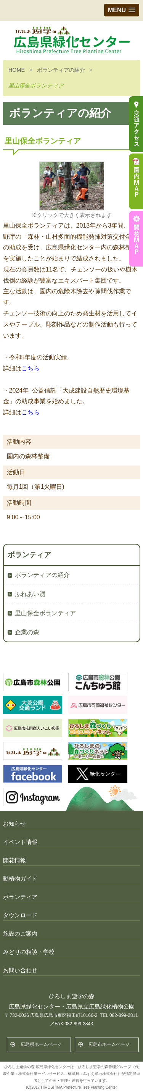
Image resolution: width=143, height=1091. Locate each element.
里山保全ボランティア (45, 613)
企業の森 (27, 632)
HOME (16, 70)
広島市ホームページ (109, 1044)
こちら (30, 368)
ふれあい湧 (30, 594)
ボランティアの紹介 (61, 70)
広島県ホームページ (41, 1044)
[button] (121, 10)
